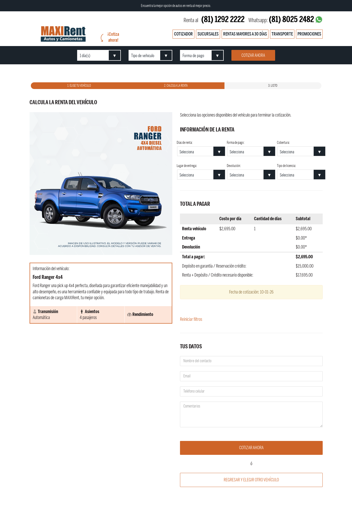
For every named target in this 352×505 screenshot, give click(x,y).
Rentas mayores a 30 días (245, 34)
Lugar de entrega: (187, 166)
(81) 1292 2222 (223, 19)
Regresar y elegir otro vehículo (251, 480)
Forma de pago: (236, 143)
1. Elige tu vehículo (79, 85)
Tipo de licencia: (286, 166)
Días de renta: (185, 143)
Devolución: (234, 166)
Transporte (282, 34)
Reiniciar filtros (191, 319)
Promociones (309, 34)
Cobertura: (283, 143)
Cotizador (183, 34)
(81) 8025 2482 (291, 19)
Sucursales (208, 34)
